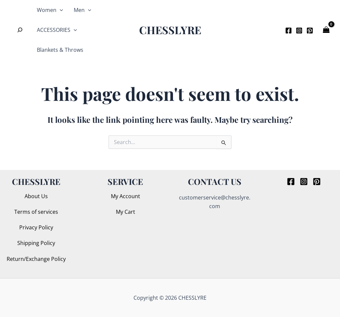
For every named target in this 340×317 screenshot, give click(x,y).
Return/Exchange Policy (36, 259)
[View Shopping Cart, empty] (326, 30)
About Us (36, 196)
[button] (270, 30)
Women (50, 10)
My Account (125, 196)
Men (82, 10)
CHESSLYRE (170, 30)
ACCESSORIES (57, 30)
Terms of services (36, 211)
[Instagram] (299, 30)
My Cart (125, 211)
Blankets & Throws (60, 49)
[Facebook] (288, 30)
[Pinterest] (309, 30)
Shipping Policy (36, 243)
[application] (59, 10)
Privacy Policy (36, 227)
